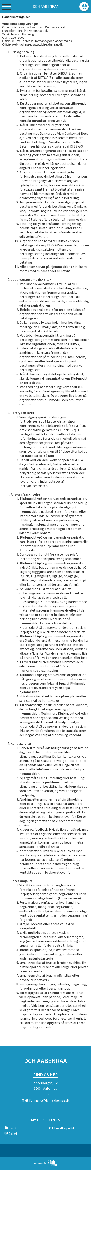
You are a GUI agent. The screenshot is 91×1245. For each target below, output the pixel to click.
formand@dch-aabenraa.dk (49, 1100)
